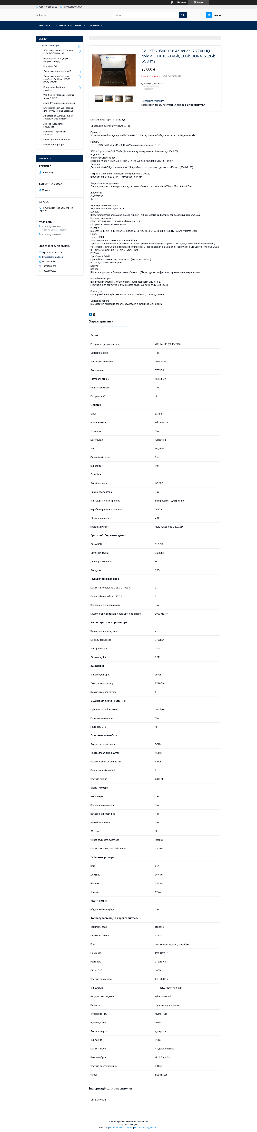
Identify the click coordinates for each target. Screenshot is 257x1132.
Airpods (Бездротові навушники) (53, 125)
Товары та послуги (68, 25)
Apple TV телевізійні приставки (59, 103)
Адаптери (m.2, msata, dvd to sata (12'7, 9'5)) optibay (58, 117)
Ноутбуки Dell (50, 66)
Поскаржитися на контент (121, 1127)
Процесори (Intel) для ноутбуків (54, 88)
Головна (44, 25)
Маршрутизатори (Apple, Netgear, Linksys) (56, 60)
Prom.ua (144, 1122)
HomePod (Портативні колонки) (54, 133)
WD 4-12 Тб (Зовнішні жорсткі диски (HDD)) (58, 96)
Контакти (96, 25)
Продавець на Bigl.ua (128, 1124)
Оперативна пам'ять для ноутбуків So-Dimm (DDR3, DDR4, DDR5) (57, 79)
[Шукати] (183, 15)
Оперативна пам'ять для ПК (57, 71)
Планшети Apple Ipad (54, 144)
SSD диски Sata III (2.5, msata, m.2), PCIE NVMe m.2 (58, 51)
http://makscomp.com (52, 252)
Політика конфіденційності (146, 1127)
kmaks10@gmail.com (52, 257)
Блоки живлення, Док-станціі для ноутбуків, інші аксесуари (58, 109)
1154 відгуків (180, 2)
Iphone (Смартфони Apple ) (57, 139)
